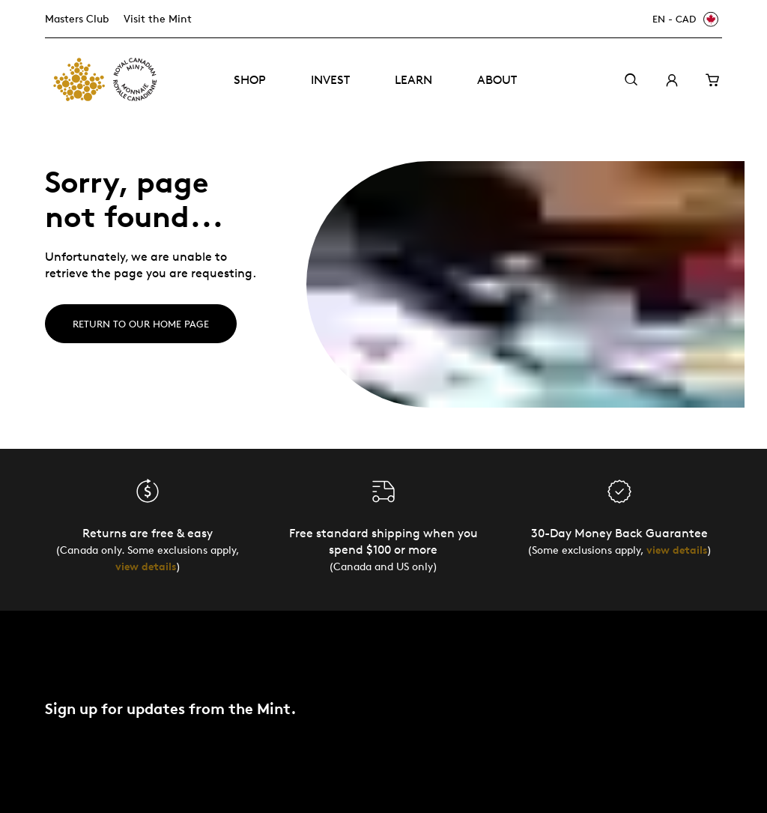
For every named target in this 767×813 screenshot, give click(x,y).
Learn (413, 80)
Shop (250, 80)
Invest (330, 80)
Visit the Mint (158, 18)
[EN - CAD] (683, 19)
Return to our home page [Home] (141, 324)
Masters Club (77, 18)
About (497, 80)
